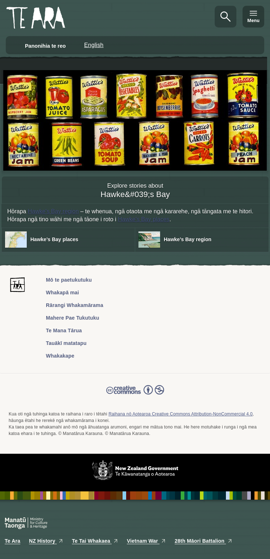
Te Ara (12, 541)
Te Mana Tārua (64, 330)
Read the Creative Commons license (135, 395)
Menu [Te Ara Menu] (253, 20)
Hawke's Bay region (53, 211)
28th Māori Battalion (203, 541)
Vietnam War (146, 541)
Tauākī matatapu (66, 343)
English (94, 45)
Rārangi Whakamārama (74, 305)
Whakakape (60, 356)
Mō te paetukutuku (69, 280)
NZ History (46, 541)
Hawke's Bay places (144, 219)
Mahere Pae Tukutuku (72, 318)
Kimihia (225, 16)
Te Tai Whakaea (95, 541)
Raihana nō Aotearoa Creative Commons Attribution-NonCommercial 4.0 (180, 414)
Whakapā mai (62, 292)
